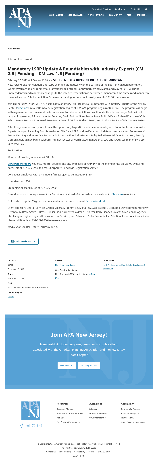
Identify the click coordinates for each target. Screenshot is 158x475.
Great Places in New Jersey (133, 422)
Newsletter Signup (97, 417)
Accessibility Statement (84, 451)
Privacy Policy (65, 451)
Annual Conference (97, 413)
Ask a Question (89, 365)
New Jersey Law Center (65, 265)
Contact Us (51, 451)
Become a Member (65, 408)
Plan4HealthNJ (127, 417)
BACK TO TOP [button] (79, 455)
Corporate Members (19, 163)
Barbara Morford (95, 201)
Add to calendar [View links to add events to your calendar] (23, 241)
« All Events (14, 48)
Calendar (93, 408)
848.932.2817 (104, 451)
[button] (146, 9)
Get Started (66, 365)
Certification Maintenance (68, 422)
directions (22, 108)
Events (11, 296)
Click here (117, 194)
